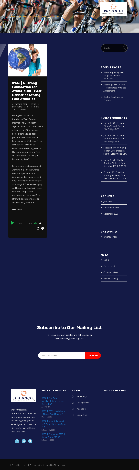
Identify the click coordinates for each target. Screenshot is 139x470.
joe (28, 107)
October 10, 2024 (19, 104)
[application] (27, 223)
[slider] (40, 225)
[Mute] (35, 223)
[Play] (12, 222)
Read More (17, 209)
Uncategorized (110, 236)
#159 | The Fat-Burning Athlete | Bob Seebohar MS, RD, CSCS (114, 163)
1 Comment (21, 109)
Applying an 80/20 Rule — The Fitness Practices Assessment (114, 87)
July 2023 (107, 201)
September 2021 (111, 207)
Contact (55, 16)
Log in (106, 259)
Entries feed (109, 266)
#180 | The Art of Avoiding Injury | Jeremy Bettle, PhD (53, 401)
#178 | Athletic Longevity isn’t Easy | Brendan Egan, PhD (53, 424)
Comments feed (110, 272)
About (22, 16)
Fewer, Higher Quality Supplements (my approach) (113, 75)
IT (104, 172)
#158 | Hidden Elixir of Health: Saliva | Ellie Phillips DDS (114, 126)
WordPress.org (110, 278)
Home (13, 16)
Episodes (34, 16)
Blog (44, 16)
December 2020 (110, 213)
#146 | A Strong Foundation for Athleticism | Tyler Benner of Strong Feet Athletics (27, 91)
